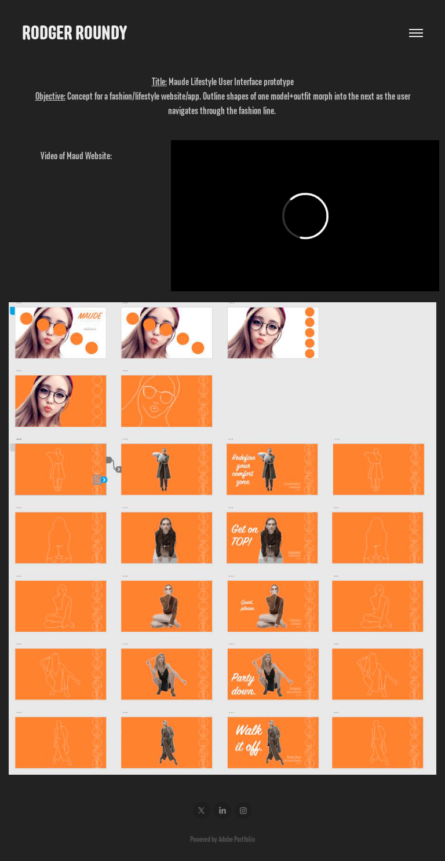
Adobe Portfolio (236, 839)
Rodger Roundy (74, 32)
